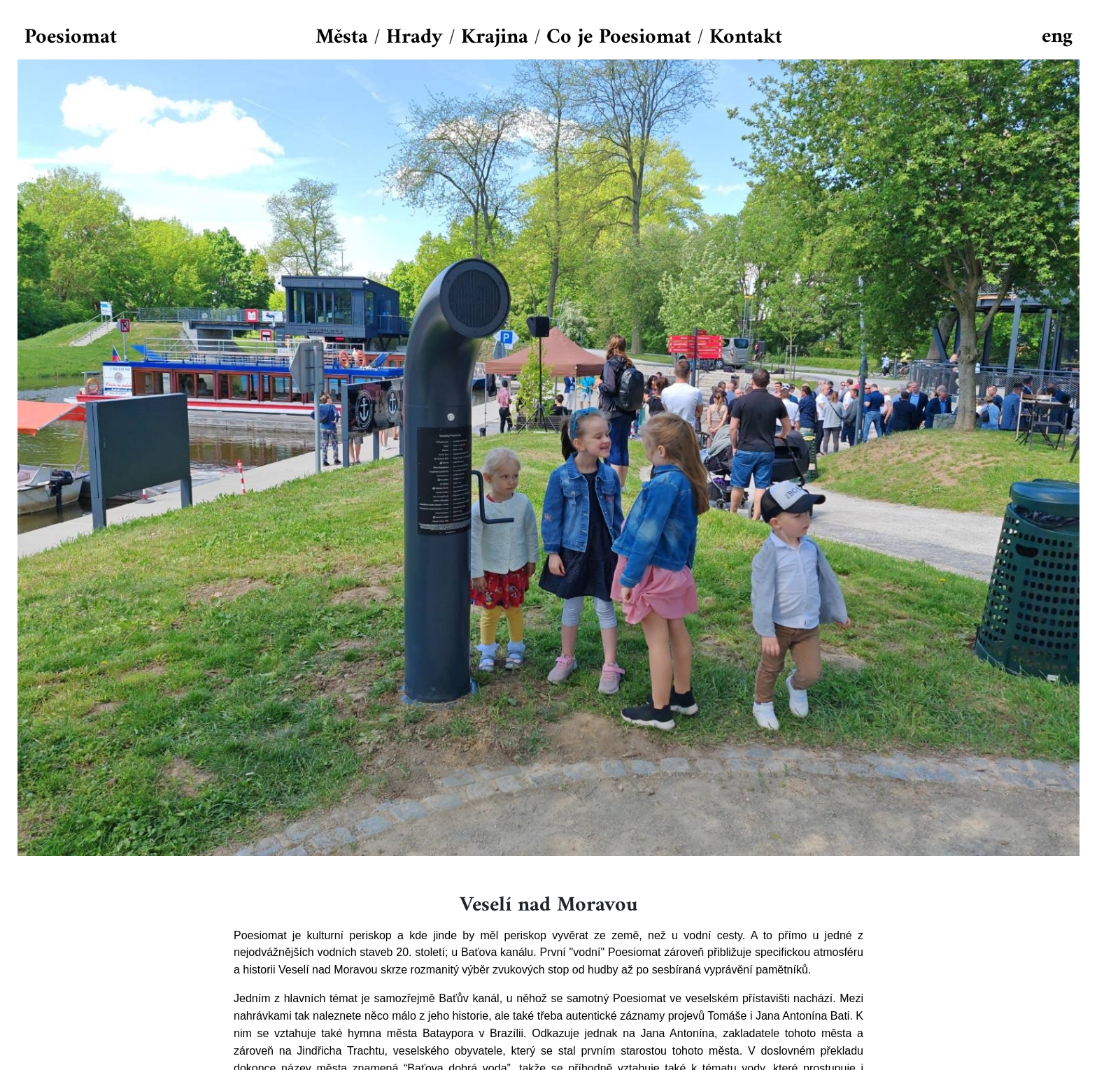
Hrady (414, 37)
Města (342, 37)
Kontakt (745, 37)
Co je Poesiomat (618, 37)
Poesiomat (70, 37)
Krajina (494, 37)
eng (1057, 36)
